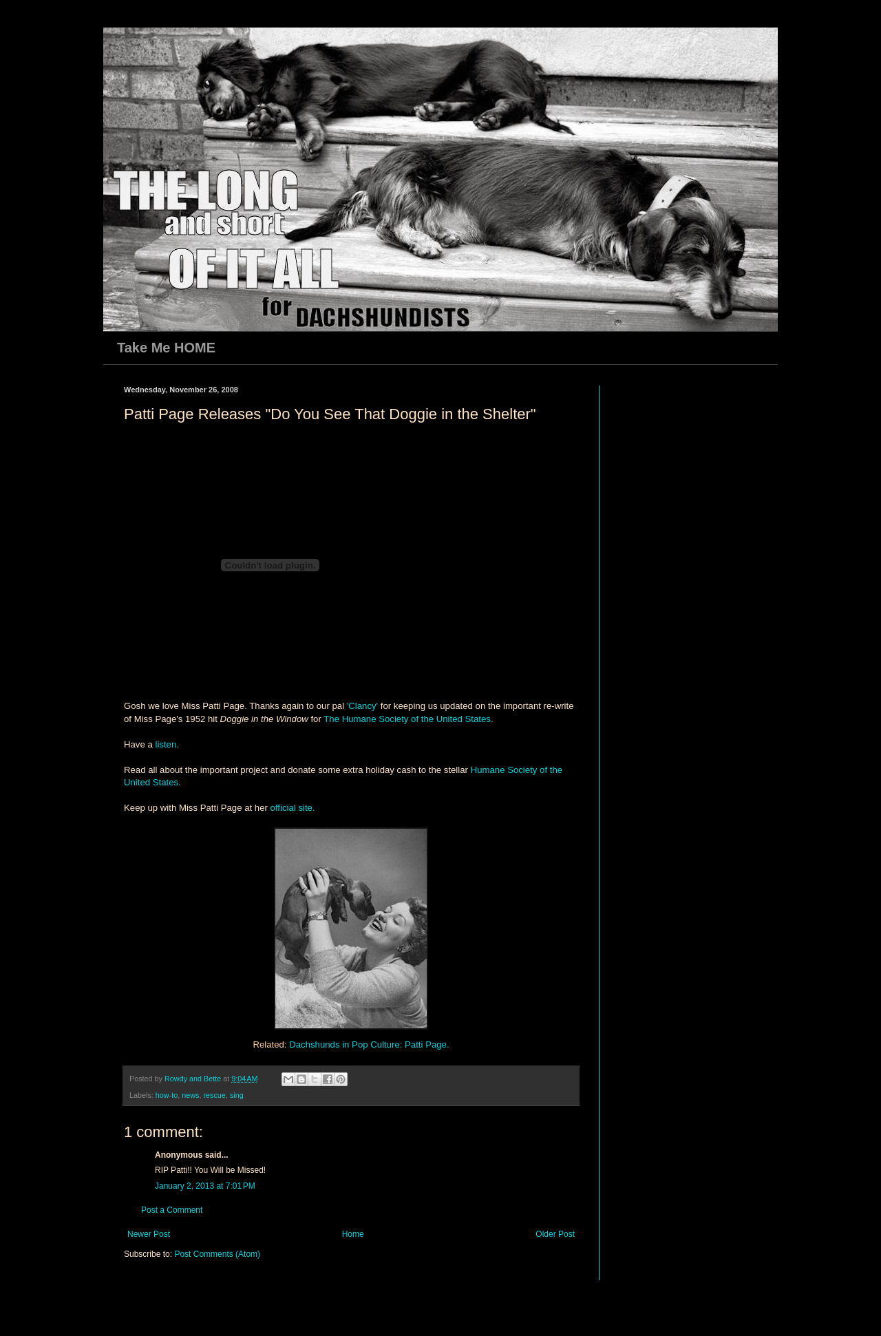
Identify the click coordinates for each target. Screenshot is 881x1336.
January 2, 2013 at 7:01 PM (205, 1186)
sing (237, 1095)
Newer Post (148, 1234)
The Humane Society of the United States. (408, 719)
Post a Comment (171, 1210)
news (190, 1095)
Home (353, 1234)
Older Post (555, 1234)
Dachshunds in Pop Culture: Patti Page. (369, 1044)
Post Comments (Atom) (217, 1254)
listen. (166, 744)
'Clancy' (364, 706)
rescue (214, 1095)
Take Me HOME (166, 347)
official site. (292, 808)
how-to (167, 1095)
